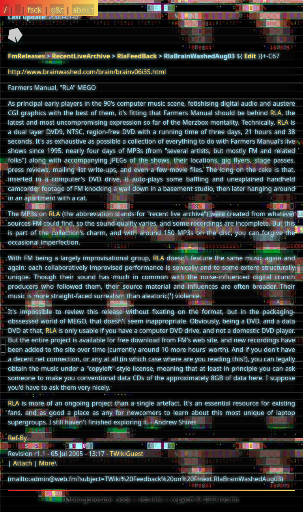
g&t (57, 9)
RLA (276, 112)
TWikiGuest (127, 453)
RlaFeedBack (137, 56)
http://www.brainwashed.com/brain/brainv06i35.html (87, 71)
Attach (22, 463)
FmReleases (26, 56)
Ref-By (17, 438)
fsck (34, 9)
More (46, 463)
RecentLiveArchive (81, 56)
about (83, 9)
